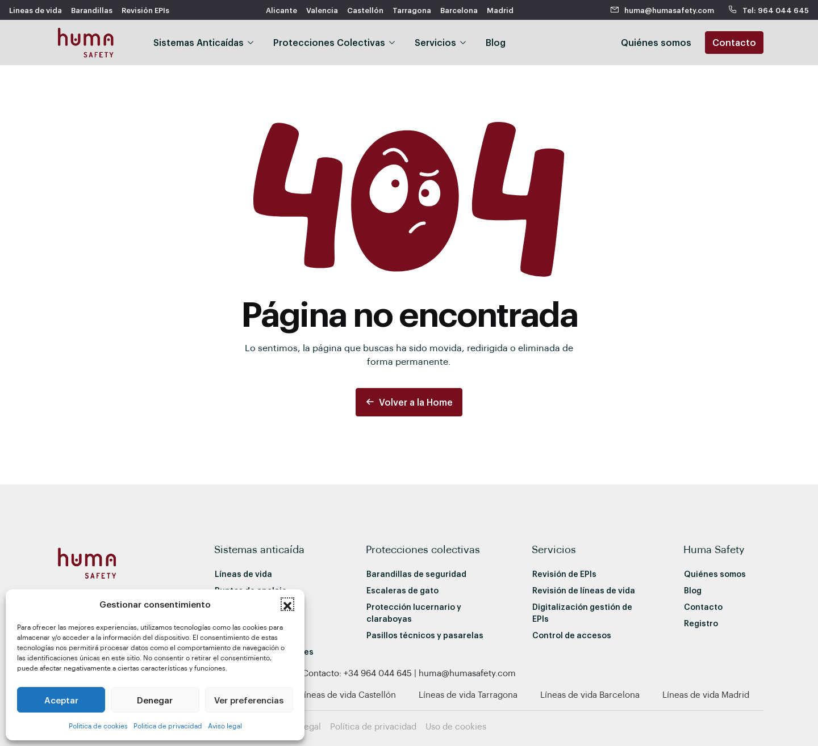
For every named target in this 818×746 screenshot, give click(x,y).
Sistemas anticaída (259, 549)
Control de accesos (571, 635)
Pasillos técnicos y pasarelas (424, 635)
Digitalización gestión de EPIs (582, 612)
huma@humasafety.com (662, 10)
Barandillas (91, 10)
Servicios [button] (435, 42)
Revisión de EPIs (564, 574)
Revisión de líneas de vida (583, 590)
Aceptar (61, 700)
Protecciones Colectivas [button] (329, 42)
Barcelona (459, 10)
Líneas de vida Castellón (347, 694)
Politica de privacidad (167, 726)
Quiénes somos (715, 574)
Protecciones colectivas (423, 549)
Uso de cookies (455, 726)
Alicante (281, 10)
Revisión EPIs (145, 10)
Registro (701, 623)
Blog (496, 42)
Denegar (155, 700)
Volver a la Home (409, 402)
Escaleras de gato (402, 590)
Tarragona (412, 10)
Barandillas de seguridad (416, 574)
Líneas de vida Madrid (705, 694)
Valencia (322, 10)
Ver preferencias (248, 700)
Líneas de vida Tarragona (468, 694)
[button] (287, 604)
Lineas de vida (35, 10)
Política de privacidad (373, 726)
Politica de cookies (98, 726)
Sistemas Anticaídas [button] (198, 42)
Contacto (734, 42)
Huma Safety (714, 549)
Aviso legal (225, 726)
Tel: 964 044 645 (768, 10)
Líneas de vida (243, 574)
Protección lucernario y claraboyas (413, 612)
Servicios (554, 549)
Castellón (365, 10)
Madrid (500, 10)
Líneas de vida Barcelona (590, 694)
